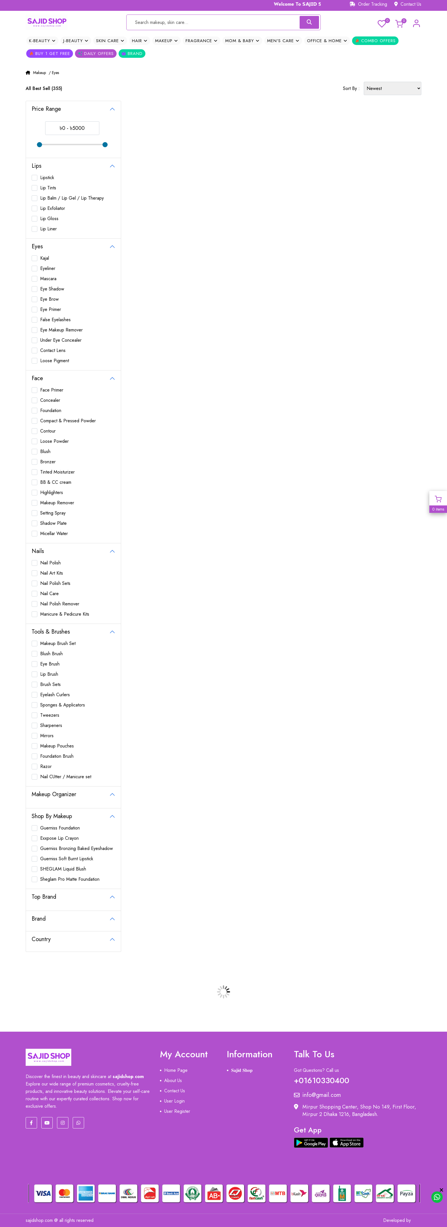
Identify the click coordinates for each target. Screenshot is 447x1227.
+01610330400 (321, 1079)
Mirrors (47, 735)
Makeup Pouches (57, 746)
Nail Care (49, 593)
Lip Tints (48, 188)
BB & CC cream (55, 482)
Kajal (44, 258)
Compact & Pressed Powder (68, 420)
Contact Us (407, 4)
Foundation (50, 410)
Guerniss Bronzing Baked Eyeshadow (76, 848)
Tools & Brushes (51, 632)
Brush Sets (50, 684)
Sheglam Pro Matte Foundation (69, 879)
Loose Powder (54, 441)
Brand (132, 53)
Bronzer (48, 461)
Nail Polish (50, 563)
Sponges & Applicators (62, 705)
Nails (38, 551)
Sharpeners (51, 725)
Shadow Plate (53, 523)
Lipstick (47, 177)
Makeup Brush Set (58, 643)
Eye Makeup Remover (61, 330)
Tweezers (49, 715)
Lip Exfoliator (52, 208)
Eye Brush (50, 664)
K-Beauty (42, 41)
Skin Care (110, 41)
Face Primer (51, 390)
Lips (36, 166)
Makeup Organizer (54, 794)
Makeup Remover (57, 502)
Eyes (37, 246)
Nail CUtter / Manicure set (65, 776)
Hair (139, 41)
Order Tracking (368, 4)
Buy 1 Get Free (49, 53)
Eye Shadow (52, 289)
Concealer (50, 400)
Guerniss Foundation (60, 828)
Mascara (48, 278)
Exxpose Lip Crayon (59, 838)
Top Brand (44, 897)
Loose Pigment (54, 360)
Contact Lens (53, 350)
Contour (48, 431)
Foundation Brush (57, 756)
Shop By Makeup (52, 816)
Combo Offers (375, 41)
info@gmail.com (317, 1095)
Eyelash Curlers (55, 694)
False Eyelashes (55, 319)
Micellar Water (54, 533)
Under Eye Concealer (61, 340)
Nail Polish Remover (59, 604)
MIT (417, 1220)
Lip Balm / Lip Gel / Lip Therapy (72, 198)
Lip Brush (49, 674)
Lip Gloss (49, 218)
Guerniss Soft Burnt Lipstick (66, 858)
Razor (46, 766)
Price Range (46, 109)
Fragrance (202, 41)
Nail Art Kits (51, 573)
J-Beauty (75, 41)
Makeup (166, 41)
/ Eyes (54, 72)
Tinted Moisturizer (57, 472)
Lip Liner (48, 229)
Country (41, 939)
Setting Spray (53, 513)
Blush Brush (51, 653)
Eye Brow (49, 299)
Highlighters (51, 492)
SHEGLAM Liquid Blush (63, 869)
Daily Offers (96, 53)
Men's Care (283, 41)
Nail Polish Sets (55, 583)
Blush (45, 451)
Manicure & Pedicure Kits (64, 614)
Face (37, 378)
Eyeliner (47, 268)
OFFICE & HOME (327, 41)
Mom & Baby (242, 41)
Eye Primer (50, 309)
